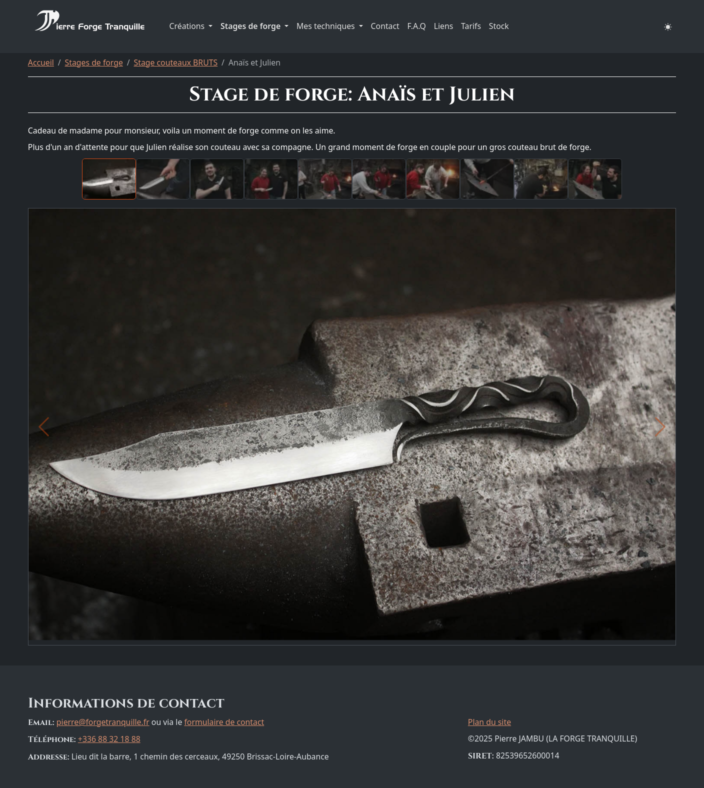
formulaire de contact (224, 722)
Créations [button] (188, 26)
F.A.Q (417, 26)
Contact (385, 26)
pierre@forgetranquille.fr (103, 722)
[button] (668, 26)
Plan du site (489, 722)
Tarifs (471, 26)
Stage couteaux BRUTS (176, 62)
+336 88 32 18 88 (109, 739)
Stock (499, 26)
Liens (444, 26)
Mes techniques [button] (326, 26)
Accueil (41, 62)
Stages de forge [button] (251, 26)
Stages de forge (94, 62)
